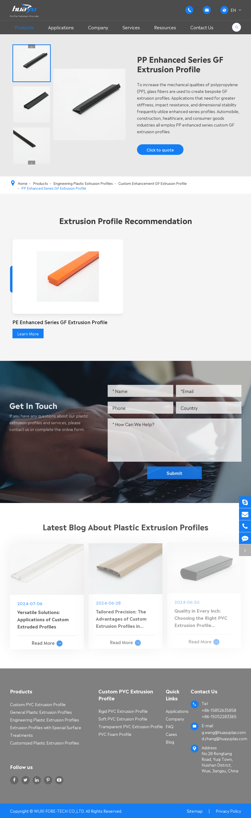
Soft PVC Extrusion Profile (122, 718)
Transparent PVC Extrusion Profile (130, 726)
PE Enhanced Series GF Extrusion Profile (60, 322)
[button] (31, 46)
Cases (171, 734)
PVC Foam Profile (114, 734)
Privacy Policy (228, 811)
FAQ (169, 726)
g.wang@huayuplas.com (224, 732)
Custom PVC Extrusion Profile (38, 704)
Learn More (28, 333)
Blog (170, 742)
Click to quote (160, 149)
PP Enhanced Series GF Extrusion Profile (53, 188)
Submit (178, 472)
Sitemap (195, 811)
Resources (165, 27)
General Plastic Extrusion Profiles (41, 712)
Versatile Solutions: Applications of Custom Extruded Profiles (43, 615)
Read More (47, 639)
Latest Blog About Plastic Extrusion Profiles (125, 529)
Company (98, 27)
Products (24, 27)
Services (131, 27)
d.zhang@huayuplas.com (221, 738)
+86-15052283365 (219, 716)
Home (23, 183)
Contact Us (201, 27)
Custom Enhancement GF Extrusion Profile (152, 183)
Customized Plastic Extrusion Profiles (44, 742)
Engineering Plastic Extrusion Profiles (83, 183)
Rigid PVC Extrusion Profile (123, 711)
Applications (61, 27)
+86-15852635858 (219, 710)
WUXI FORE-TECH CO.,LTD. (60, 811)
